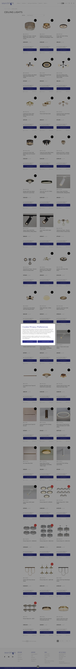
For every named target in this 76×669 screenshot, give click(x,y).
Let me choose (30, 341)
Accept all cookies (45, 341)
